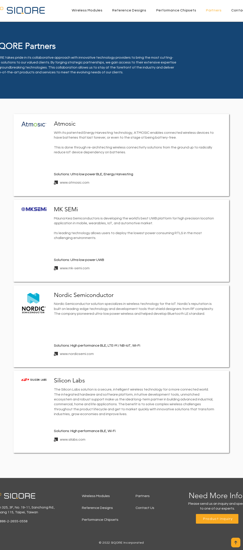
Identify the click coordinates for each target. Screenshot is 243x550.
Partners (143, 496)
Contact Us (145, 508)
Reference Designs (97, 508)
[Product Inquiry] (217, 519)
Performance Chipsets (100, 519)
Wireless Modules (96, 496)
